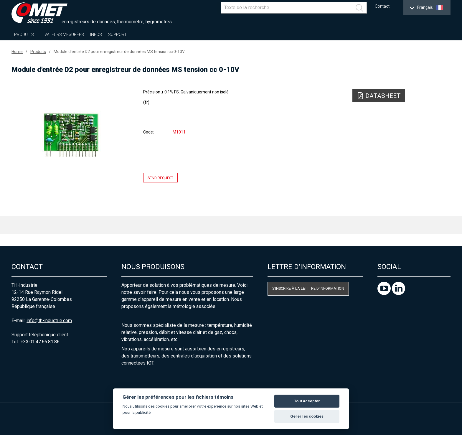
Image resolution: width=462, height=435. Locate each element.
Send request (160, 178)
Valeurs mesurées (64, 34)
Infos (96, 34)
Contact (382, 6)
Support (117, 34)
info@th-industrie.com (49, 320)
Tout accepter (307, 401)
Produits (24, 34)
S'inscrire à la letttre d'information (308, 288)
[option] (70, 134)
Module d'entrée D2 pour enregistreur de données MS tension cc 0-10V (119, 51)
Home (17, 51)
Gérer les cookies (307, 416)
